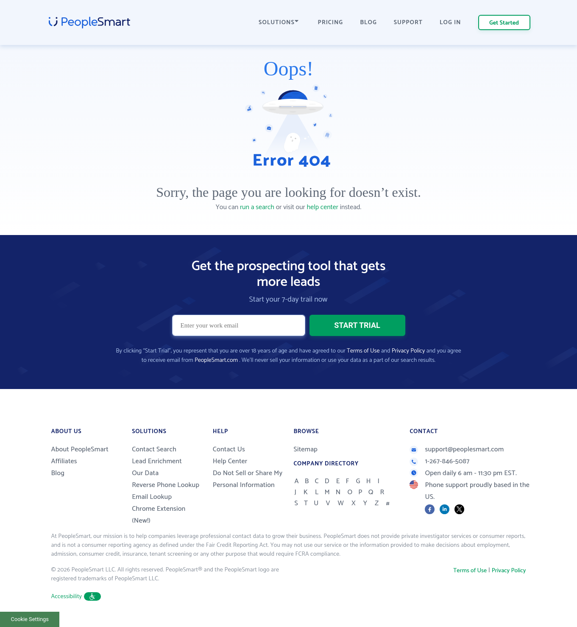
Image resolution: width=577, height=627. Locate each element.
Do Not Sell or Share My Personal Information (248, 479)
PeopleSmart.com (216, 360)
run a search (257, 207)
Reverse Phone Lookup (165, 485)
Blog (58, 473)
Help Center (230, 461)
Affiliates (64, 461)
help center (322, 207)
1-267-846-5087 (439, 461)
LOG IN (450, 23)
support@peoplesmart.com (457, 449)
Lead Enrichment (157, 461)
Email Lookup (152, 497)
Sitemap (305, 449)
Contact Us (229, 449)
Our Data (145, 473)
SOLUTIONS (278, 23)
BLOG (368, 23)
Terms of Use (363, 351)
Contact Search (154, 449)
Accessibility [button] (76, 597)
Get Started (504, 23)
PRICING (330, 23)
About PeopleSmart (80, 449)
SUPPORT (408, 23)
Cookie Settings (30, 619)
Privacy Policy (408, 351)
